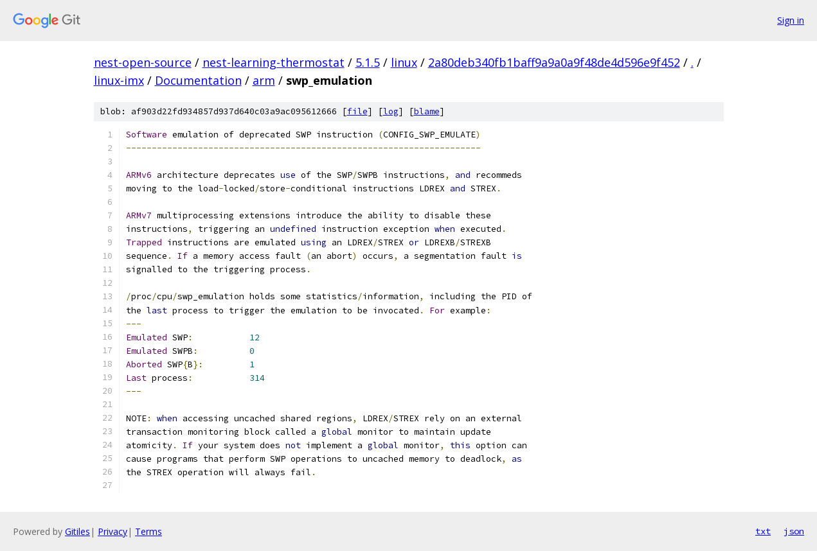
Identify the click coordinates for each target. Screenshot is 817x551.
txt (763, 531)
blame (427, 111)
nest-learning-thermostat (273, 62)
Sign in (790, 20)
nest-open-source (143, 62)
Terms (148, 531)
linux (404, 62)
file (357, 111)
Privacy (112, 531)
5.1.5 (367, 62)
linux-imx (119, 80)
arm (264, 80)
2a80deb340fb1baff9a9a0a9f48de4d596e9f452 (554, 62)
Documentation (198, 80)
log (391, 111)
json (794, 531)
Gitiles (77, 531)
